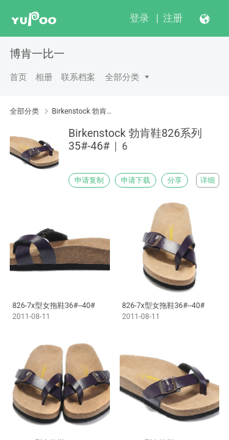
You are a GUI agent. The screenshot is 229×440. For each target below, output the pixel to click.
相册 (44, 77)
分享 (174, 180)
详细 (207, 180)
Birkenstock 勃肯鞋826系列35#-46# (84, 111)
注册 (173, 18)
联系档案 (78, 77)
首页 (18, 77)
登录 (139, 18)
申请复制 (89, 180)
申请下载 (135, 180)
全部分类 (122, 77)
